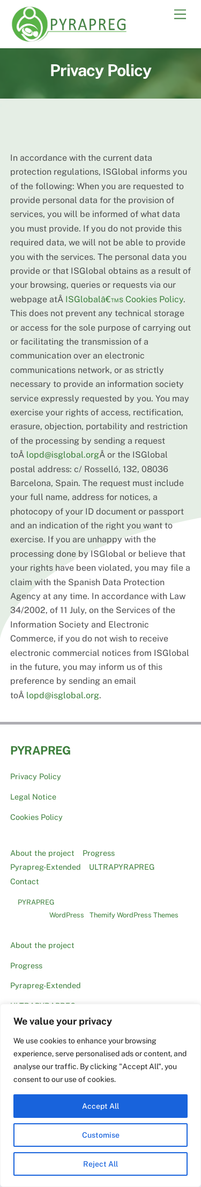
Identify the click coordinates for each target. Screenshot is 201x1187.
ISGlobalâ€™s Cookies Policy (124, 299)
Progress (99, 852)
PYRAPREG (36, 902)
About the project (42, 852)
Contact (24, 881)
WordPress (66, 915)
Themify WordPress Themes (134, 915)
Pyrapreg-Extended (45, 866)
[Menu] (180, 14)
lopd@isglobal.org (62, 455)
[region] (100, 1095)
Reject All (100, 1164)
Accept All (100, 1106)
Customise (101, 1135)
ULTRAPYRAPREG (122, 866)
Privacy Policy (35, 776)
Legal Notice (33, 796)
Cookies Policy (36, 817)
